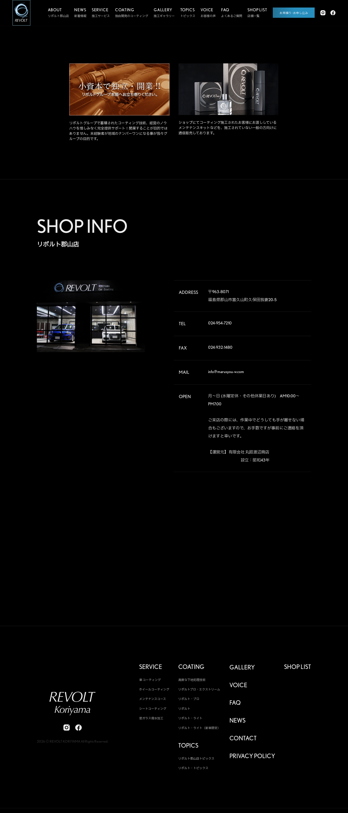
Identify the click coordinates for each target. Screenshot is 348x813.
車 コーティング (150, 682)
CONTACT (243, 741)
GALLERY (242, 669)
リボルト (184, 711)
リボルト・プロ (188, 701)
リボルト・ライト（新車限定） (199, 730)
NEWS (237, 723)
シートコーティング (152, 711)
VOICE (238, 687)
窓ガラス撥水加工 (151, 720)
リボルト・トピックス (193, 770)
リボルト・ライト (190, 720)
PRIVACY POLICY (252, 758)
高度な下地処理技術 (191, 682)
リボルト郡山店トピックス (196, 761)
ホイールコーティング (154, 691)
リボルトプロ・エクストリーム (199, 691)
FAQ (235, 705)
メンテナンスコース (152, 701)
